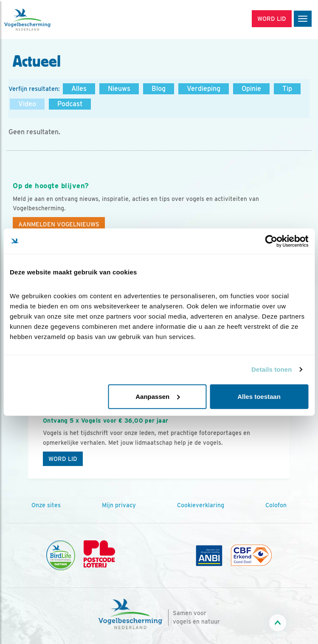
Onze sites (46, 505)
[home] (42, 19)
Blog (159, 89)
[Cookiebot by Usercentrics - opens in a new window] (271, 241)
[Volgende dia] (289, 436)
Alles (79, 89)
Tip (287, 89)
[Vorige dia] (29, 436)
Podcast (69, 104)
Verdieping (203, 89)
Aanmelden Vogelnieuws (58, 224)
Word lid (62, 458)
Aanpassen (157, 396)
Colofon (276, 505)
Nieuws (119, 89)
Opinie (251, 89)
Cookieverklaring (200, 505)
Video (27, 104)
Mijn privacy (119, 505)
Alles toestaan (259, 396)
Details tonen (271, 369)
